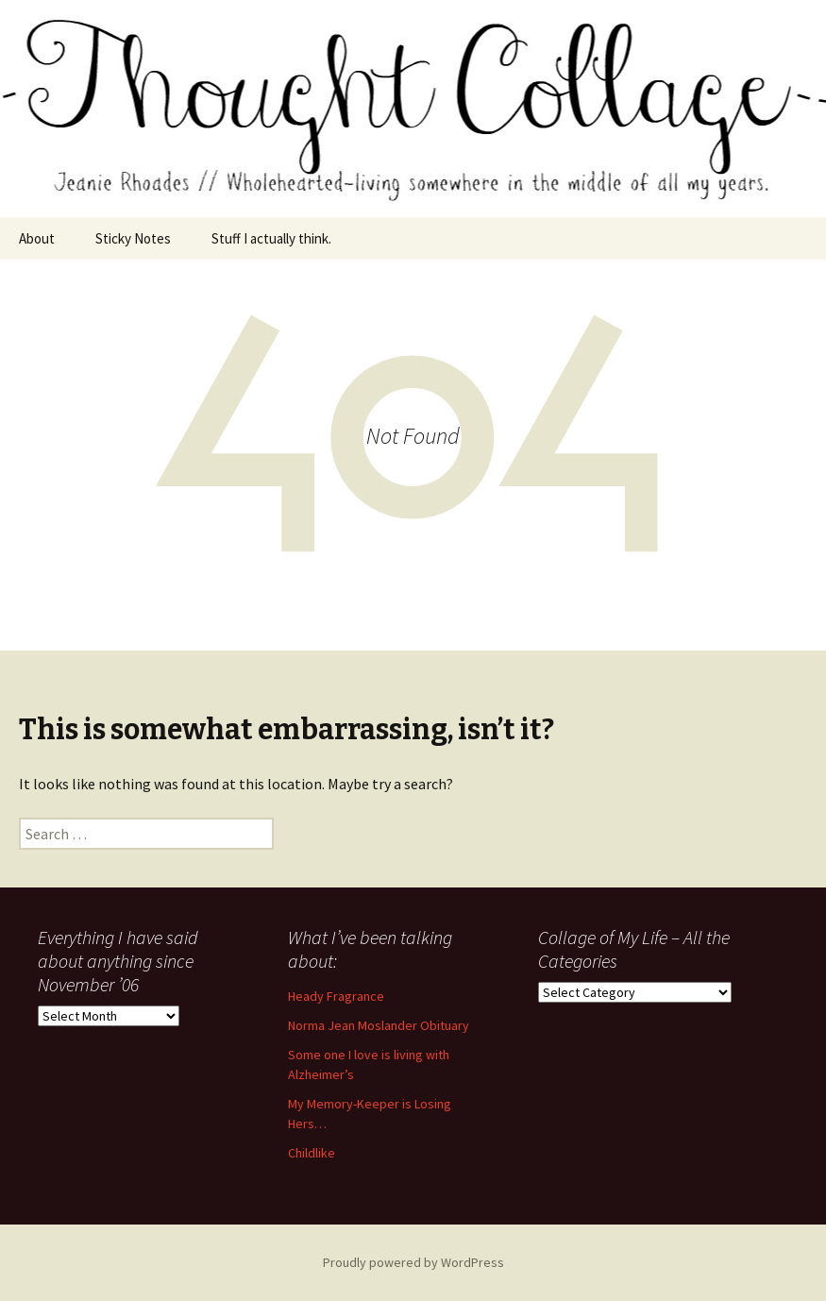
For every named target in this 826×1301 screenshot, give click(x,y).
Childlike (311, 1152)
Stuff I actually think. (271, 238)
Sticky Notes (133, 238)
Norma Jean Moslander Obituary (378, 1025)
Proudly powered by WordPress (413, 1262)
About (37, 238)
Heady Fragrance (336, 996)
